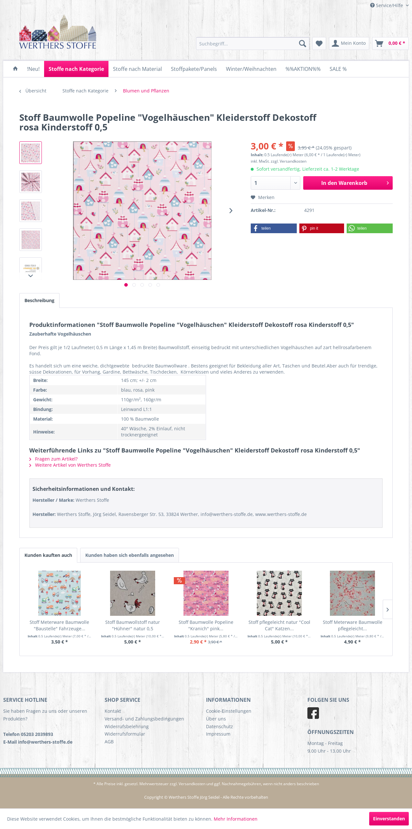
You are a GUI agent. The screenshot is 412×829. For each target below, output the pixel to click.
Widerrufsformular (125, 734)
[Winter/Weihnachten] (251, 69)
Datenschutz (219, 726)
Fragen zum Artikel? (53, 459)
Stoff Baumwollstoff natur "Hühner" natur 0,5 (132, 625)
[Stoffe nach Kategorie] (76, 69)
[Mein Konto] (349, 43)
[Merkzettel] (319, 43)
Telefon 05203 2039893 (28, 734)
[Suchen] (302, 43)
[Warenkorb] (390, 43)
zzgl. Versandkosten (288, 161)
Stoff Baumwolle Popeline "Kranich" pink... (206, 625)
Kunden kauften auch (48, 555)
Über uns (216, 719)
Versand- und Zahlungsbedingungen (144, 719)
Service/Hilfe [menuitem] (387, 5)
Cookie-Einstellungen (228, 711)
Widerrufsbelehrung (127, 726)
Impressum (218, 734)
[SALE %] (338, 69)
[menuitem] (253, 43)
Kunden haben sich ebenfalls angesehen (129, 555)
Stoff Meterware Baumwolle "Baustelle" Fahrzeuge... (59, 625)
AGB (109, 741)
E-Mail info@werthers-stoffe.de (37, 742)
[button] (274, 228)
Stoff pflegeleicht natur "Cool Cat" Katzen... (279, 625)
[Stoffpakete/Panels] (193, 69)
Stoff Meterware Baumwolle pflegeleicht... (352, 625)
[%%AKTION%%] (303, 69)
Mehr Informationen (236, 819)
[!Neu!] (33, 69)
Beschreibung (39, 300)
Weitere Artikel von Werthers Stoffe (70, 465)
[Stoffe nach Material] (137, 69)
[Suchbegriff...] (253, 43)
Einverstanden (389, 818)
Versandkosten (192, 783)
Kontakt (113, 711)
